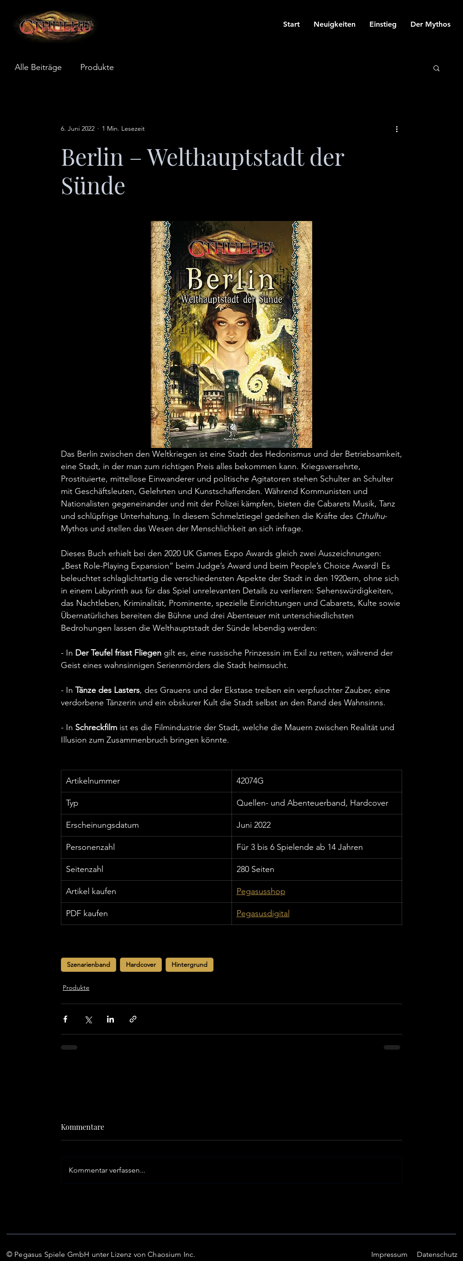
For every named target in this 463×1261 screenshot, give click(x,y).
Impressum (389, 1254)
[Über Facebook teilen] (65, 1019)
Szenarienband (88, 964)
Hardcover (141, 964)
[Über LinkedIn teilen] (110, 1019)
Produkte (97, 67)
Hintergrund (190, 964)
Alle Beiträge (38, 67)
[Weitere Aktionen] (396, 128)
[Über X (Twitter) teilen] (87, 1019)
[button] (436, 67)
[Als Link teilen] (133, 1019)
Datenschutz (437, 1254)
